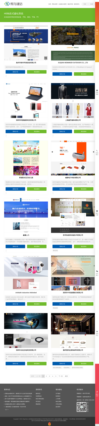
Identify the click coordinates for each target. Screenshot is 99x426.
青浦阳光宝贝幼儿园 (26, 177)
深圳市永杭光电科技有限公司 (26, 350)
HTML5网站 (59, 404)
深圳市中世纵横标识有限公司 (73, 292)
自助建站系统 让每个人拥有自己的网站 (15, 404)
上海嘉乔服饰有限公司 (73, 120)
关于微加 (58, 393)
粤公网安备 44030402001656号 (77, 419)
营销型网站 (66, 367)
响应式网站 (58, 401)
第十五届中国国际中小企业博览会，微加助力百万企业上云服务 (19, 398)
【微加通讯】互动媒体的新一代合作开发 (15, 406)
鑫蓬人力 (26, 235)
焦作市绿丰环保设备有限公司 (26, 63)
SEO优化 (38, 401)
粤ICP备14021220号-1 (49, 419)
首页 (49, 4)
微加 (64, 419)
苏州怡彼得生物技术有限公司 (73, 235)
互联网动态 (39, 396)
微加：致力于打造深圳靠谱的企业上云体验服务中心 (18, 396)
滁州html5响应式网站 (77, 367)
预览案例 (36, 72)
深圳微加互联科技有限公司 (36, 419)
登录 (85, 4)
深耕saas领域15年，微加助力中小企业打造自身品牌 (18, 393)
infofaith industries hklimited (26, 292)
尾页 (66, 376)
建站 (67, 419)
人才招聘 (58, 398)
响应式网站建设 (57, 367)
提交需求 (58, 406)
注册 (91, 4)
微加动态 (38, 393)
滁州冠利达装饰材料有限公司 (73, 350)
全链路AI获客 (62, 4)
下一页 (61, 376)
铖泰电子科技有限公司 (73, 177)
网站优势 (55, 4)
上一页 (38, 376)
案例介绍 (15, 72)
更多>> (7, 409)
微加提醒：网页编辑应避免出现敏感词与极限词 (17, 401)
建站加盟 (57, 419)
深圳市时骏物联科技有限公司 (26, 120)
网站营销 (55, 250)
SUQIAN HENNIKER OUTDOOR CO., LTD (73, 63)
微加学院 (70, 4)
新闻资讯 (76, 4)
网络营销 (38, 404)
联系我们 (58, 396)
